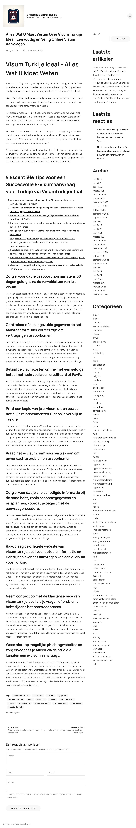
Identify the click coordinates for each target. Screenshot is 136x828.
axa (94, 357)
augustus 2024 (100, 263)
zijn (94, 668)
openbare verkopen (102, 572)
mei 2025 (97, 229)
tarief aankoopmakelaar (104, 599)
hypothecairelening (102, 484)
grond (96, 426)
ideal (30, 699)
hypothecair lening (102, 472)
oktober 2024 (99, 256)
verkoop (97, 614)
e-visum (51, 696)
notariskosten (99, 568)
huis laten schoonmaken (105, 437)
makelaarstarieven (102, 553)
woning (96, 637)
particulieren (99, 579)
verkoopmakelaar (101, 618)
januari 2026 (99, 198)
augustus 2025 (100, 217)
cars (95, 399)
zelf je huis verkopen (103, 660)
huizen (96, 457)
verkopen (97, 622)
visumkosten (76, 703)
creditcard (38, 696)
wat (95, 626)
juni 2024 (97, 271)
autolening (98, 353)
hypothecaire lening (102, 480)
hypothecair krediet (102, 468)
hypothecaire (99, 476)
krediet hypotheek (102, 530)
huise (95, 453)
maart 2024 (98, 283)
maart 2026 (98, 190)
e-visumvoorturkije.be (42, 15)
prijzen (96, 591)
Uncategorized (15, 713)
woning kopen (100, 641)
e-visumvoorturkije (35, 51)
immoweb (98, 491)
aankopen (97, 330)
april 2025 (97, 233)
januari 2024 (99, 290)
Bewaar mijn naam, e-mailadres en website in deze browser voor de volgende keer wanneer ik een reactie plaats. (44, 795)
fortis (95, 422)
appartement (99, 341)
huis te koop (99, 445)
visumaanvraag (60, 703)
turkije (11, 703)
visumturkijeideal (15, 707)
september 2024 (101, 260)
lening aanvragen (101, 537)
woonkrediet (99, 652)
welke (95, 629)
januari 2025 (99, 244)
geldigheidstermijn (16, 699)
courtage (97, 403)
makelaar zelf (99, 549)
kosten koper (99, 526)
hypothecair (99, 464)
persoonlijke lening (102, 583)
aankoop (97, 322)
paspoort (41, 699)
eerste (96, 414)
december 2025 (100, 202)
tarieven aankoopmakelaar (106, 603)
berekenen (98, 380)
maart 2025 (98, 237)
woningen (98, 649)
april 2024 (98, 279)
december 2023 (100, 294)
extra (95, 418)
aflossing (97, 334)
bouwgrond (98, 395)
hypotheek (98, 487)
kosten (96, 518)
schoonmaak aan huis (103, 595)
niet (95, 560)
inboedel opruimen (102, 495)
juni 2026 (97, 179)
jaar (94, 499)
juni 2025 (97, 225)
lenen (95, 533)
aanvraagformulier (21, 696)
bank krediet (99, 365)
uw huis (96, 610)
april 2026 (97, 187)
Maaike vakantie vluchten (109, 147)
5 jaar (95, 318)
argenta (97, 345)
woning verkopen (101, 645)
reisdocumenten (67, 699)
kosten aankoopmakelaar (105, 522)
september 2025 (101, 214)
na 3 (95, 556)
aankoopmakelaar (101, 326)
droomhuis (98, 407)
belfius (96, 372)
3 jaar (95, 315)
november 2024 (100, 252)
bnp (95, 384)
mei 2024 (97, 275)
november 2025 (100, 206)
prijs (95, 587)
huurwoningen (100, 460)
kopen (96, 507)
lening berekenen (101, 541)
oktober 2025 (99, 210)
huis (95, 434)
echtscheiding (100, 411)
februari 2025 (99, 240)
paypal (52, 699)
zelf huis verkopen (101, 656)
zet (94, 664)
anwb (95, 338)
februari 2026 (99, 194)
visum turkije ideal (42, 703)
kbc (94, 503)
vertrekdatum (24, 703)
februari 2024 (99, 286)
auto (95, 349)
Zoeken (96, 34)
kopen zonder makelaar (104, 510)
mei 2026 (97, 183)
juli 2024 (97, 267)
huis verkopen (99, 449)
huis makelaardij (101, 441)
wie (94, 633)
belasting (97, 368)
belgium (97, 376)
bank (95, 361)
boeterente (98, 391)
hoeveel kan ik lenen (103, 430)
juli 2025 (97, 221)
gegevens (62, 696)
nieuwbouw (98, 564)
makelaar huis (99, 545)
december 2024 (100, 248)
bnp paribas (98, 388)
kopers (96, 514)
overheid (97, 576)
